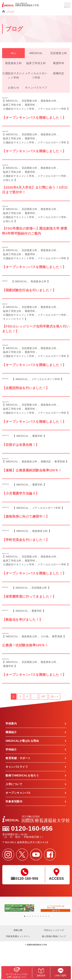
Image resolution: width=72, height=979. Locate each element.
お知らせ (13, 87)
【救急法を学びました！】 (22, 619)
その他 (45, 636)
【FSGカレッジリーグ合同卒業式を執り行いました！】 (36, 329)
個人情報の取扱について (54, 936)
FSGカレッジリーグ (54, 930)
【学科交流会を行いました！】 (25, 540)
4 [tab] (32, 915)
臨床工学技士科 (36, 63)
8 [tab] (43, 915)
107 (43, 696)
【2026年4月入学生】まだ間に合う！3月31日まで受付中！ (35, 190)
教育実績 (60, 461)
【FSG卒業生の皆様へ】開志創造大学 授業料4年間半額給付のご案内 (34, 231)
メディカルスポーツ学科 (36, 75)
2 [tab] (27, 915)
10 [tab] (48, 915)
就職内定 (58, 73)
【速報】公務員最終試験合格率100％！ (32, 470)
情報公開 (18, 930)
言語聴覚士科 (58, 53)
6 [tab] (38, 915)
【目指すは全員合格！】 (20, 445)
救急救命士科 (13, 63)
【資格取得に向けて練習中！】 (25, 516)
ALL (13, 53)
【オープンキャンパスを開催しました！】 (34, 117)
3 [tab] (30, 915)
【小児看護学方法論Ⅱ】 (20, 493)
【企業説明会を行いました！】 (25, 388)
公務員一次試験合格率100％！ (25, 645)
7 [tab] (40, 915)
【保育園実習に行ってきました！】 (29, 596)
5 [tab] (35, 915)
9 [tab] (46, 915)
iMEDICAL (36, 53)
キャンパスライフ (36, 87)
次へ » (54, 696)
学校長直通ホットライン (18, 936)
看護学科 (58, 63)
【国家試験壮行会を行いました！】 (29, 290)
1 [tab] (24, 915)
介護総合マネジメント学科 (13, 75)
